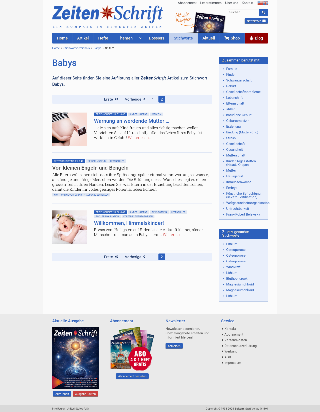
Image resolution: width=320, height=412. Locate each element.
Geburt (231, 86)
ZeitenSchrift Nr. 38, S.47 (110, 212)
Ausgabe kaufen (85, 394)
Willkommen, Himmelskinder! (129, 223)
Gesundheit (234, 150)
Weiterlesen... (140, 137)
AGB (227, 357)
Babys (97, 48)
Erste (111, 99)
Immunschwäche (238, 182)
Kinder (231, 75)
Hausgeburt (234, 176)
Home (56, 48)
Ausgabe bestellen (97, 195)
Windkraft (233, 267)
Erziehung (233, 127)
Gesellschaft (235, 144)
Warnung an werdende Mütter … (131, 121)
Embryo (232, 188)
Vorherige (135, 99)
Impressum (232, 363)
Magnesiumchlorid (240, 284)
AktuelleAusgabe (183, 17)
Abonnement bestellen (132, 376)
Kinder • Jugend (139, 114)
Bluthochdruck (237, 279)
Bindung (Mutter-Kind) (242, 132)
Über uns (231, 3)
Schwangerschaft (239, 80)
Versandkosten (235, 340)
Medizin (156, 114)
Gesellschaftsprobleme (243, 92)
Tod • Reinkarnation (107, 216)
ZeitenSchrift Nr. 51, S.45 (110, 114)
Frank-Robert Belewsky (243, 214)
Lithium (231, 244)
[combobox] (244, 12)
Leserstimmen (211, 3)
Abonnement (187, 3)
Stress (231, 138)
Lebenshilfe (117, 161)
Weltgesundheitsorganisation (248, 203)
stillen (230, 109)
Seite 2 (109, 48)
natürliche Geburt (239, 115)
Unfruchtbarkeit (237, 209)
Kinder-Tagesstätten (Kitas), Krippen (241, 163)
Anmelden (174, 346)
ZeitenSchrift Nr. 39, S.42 (68, 161)
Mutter (231, 170)
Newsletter (256, 21)
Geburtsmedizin (237, 121)
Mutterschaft (235, 155)
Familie (231, 69)
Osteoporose (236, 250)
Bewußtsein (159, 212)
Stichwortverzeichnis (77, 48)
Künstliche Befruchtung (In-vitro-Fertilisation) (243, 195)
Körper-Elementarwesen (138, 216)
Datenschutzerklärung (240, 346)
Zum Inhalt (62, 394)
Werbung (230, 351)
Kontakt (247, 3)
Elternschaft (235, 103)
